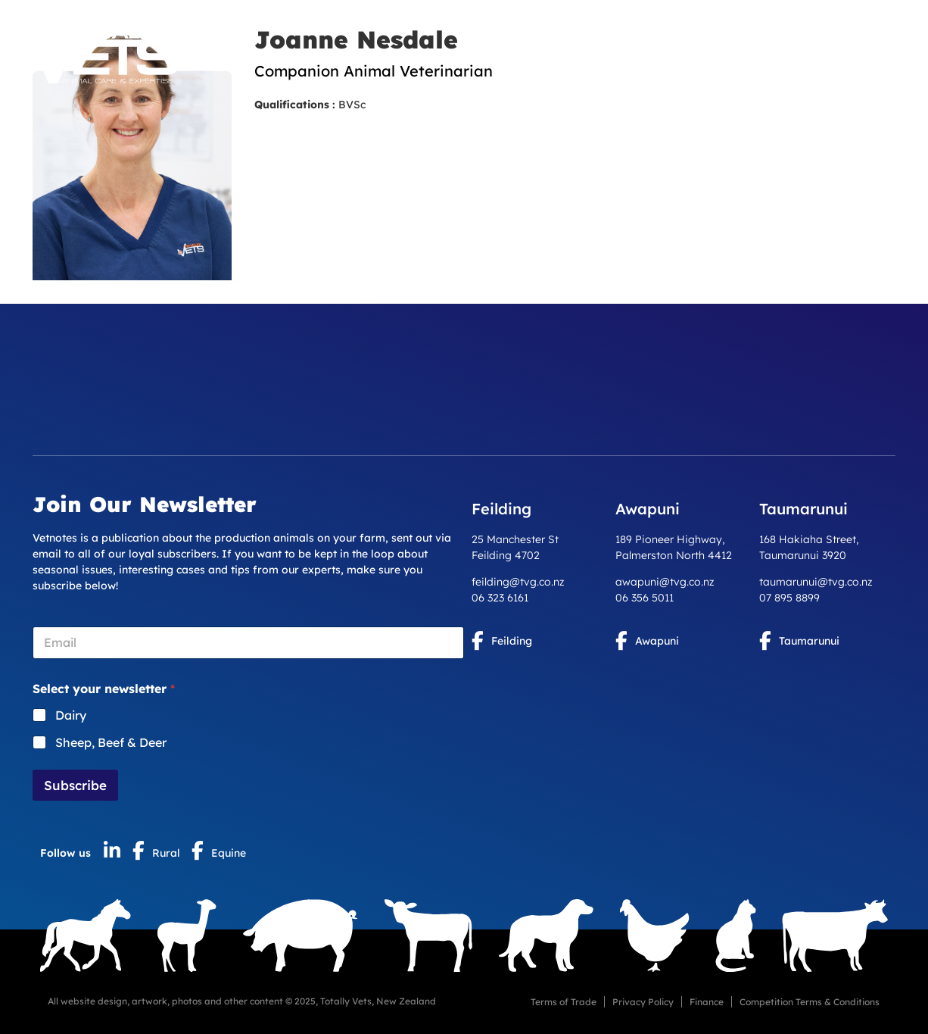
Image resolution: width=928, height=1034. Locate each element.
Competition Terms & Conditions (810, 1001)
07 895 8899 (789, 597)
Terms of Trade (563, 1001)
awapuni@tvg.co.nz (665, 582)
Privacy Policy (643, 1001)
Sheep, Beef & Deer (111, 742)
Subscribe (75, 785)
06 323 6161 (500, 597)
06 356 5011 (644, 597)
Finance (707, 1001)
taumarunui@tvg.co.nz (816, 582)
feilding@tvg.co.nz (518, 582)
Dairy (70, 715)
